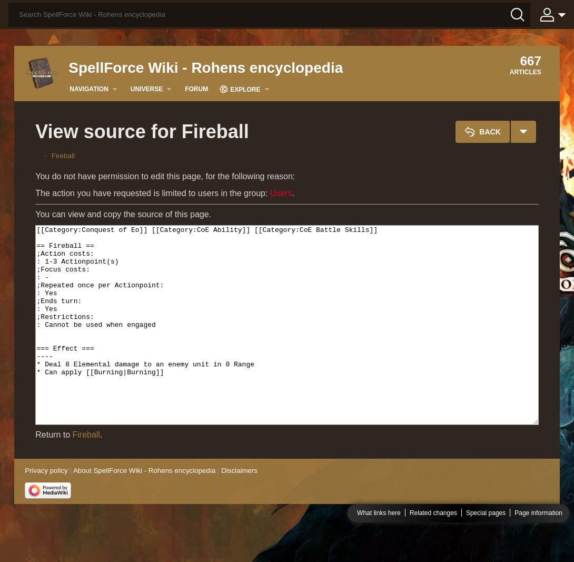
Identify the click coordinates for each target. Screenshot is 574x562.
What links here (379, 548)
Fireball (63, 156)
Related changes (433, 548)
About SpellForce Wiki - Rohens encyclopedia (144, 510)
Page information (538, 548)
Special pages (486, 548)
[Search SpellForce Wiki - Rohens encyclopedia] (269, 15)
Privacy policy (46, 510)
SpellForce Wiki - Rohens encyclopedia (205, 68)
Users (281, 193)
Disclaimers (239, 510)
